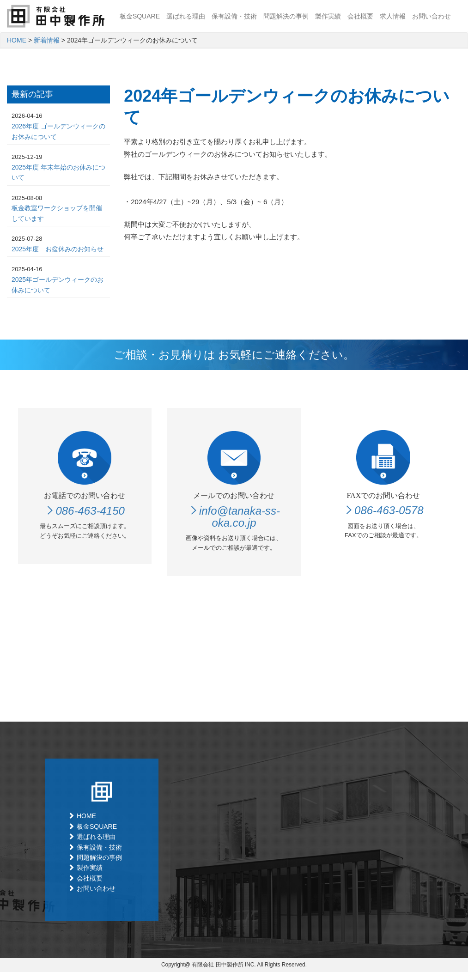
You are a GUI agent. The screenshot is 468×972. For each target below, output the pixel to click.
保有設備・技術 (234, 16)
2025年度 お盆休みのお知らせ (57, 249)
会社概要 (360, 16)
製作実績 (328, 16)
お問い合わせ (431, 16)
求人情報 (393, 16)
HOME (16, 40)
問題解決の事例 (286, 16)
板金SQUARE (140, 16)
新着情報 (47, 40)
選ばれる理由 (185, 16)
